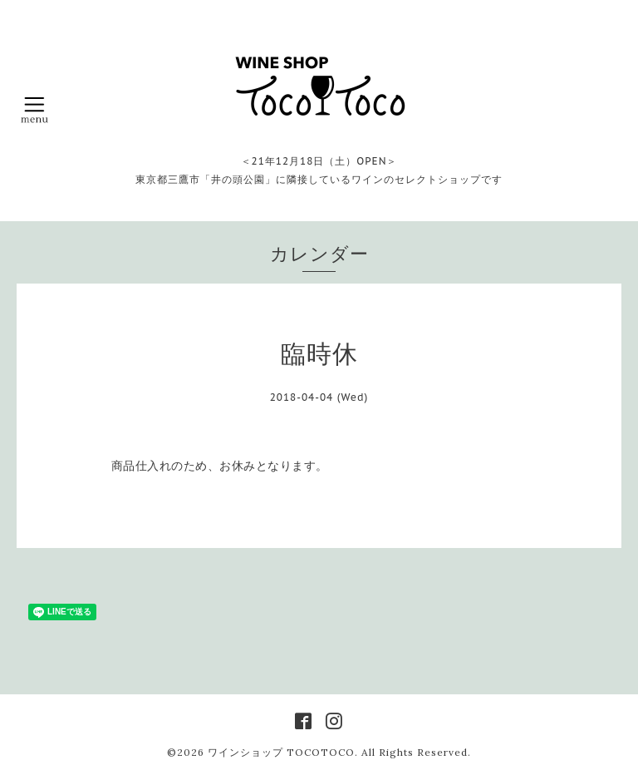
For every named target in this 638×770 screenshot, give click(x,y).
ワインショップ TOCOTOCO (281, 752)
